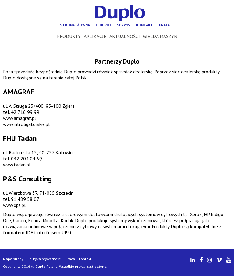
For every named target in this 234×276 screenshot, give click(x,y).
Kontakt (144, 25)
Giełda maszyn (160, 36)
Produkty (69, 36)
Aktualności (124, 36)
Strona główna (75, 25)
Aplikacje (95, 36)
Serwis (123, 25)
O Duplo (103, 25)
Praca (164, 25)
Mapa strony (13, 259)
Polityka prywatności (44, 259)
